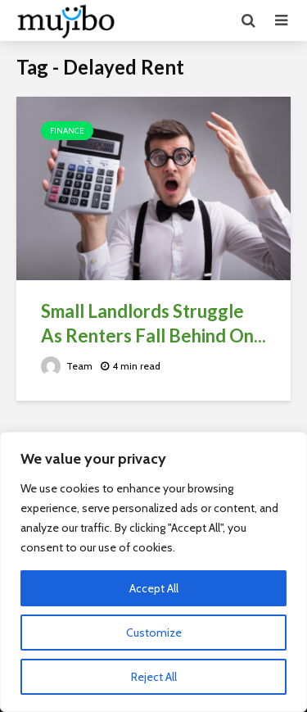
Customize (154, 632)
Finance (67, 130)
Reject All (154, 676)
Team (67, 366)
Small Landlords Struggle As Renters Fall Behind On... (153, 323)
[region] (153, 572)
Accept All (153, 588)
